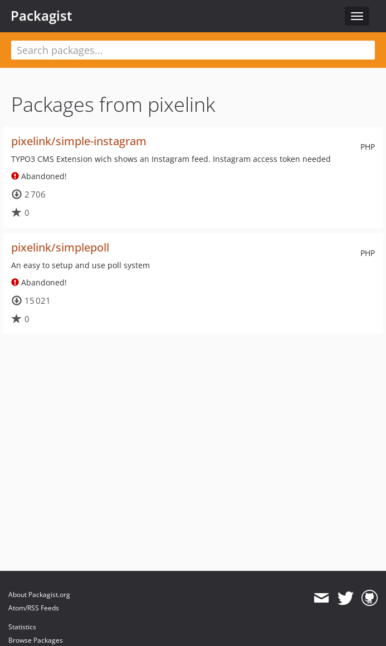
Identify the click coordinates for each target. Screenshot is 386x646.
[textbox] (193, 50)
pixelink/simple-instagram (78, 141)
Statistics (22, 627)
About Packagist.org (39, 594)
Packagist (41, 15)
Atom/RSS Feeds (33, 608)
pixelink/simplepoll (60, 247)
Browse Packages (35, 640)
